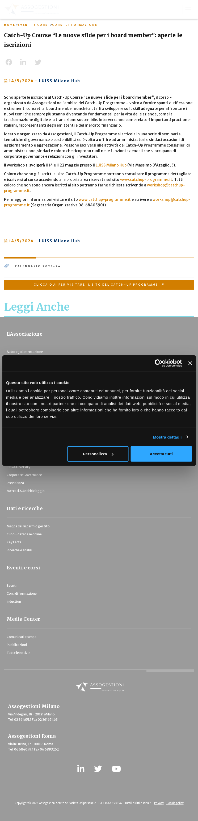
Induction (14, 601)
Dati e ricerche (25, 508)
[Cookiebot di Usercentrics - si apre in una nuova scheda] (159, 363)
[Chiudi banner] (190, 363)
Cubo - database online (24, 534)
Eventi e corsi (23, 568)
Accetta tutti (161, 454)
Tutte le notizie (18, 653)
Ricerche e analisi (19, 550)
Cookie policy (175, 803)
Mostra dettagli (167, 437)
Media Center (23, 619)
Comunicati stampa (21, 637)
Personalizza (98, 454)
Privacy (159, 803)
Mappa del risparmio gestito (28, 526)
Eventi (11, 585)
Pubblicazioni (17, 645)
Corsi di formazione (22, 593)
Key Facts (14, 542)
